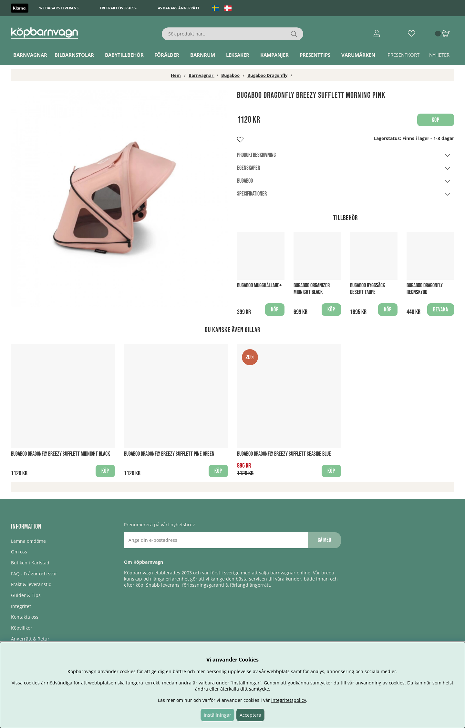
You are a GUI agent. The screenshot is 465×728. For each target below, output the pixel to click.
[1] (119, 198)
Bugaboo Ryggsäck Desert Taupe (367, 289)
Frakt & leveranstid (31, 584)
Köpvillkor (21, 628)
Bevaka (440, 309)
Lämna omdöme (28, 541)
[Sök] (233, 33)
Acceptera (250, 715)
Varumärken (358, 55)
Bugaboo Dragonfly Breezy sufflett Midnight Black (60, 453)
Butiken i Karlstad (30, 563)
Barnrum (202, 55)
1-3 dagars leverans (58, 7)
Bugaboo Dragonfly (267, 75)
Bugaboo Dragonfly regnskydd (425, 289)
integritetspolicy (288, 700)
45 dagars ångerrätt (178, 7)
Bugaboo (230, 75)
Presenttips (315, 55)
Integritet (21, 606)
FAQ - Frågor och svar (34, 574)
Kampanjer (274, 55)
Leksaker (237, 55)
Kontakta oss (24, 617)
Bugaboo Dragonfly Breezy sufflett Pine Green (169, 453)
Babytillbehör (124, 55)
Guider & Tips (26, 595)
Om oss (19, 552)
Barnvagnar (30, 55)
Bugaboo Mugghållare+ (259, 285)
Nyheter (439, 55)
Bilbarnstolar (74, 55)
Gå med (324, 540)
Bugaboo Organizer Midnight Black (312, 289)
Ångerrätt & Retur (30, 639)
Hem (176, 75)
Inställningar (217, 715)
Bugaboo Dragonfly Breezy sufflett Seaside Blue (284, 453)
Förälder (166, 55)
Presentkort (403, 55)
